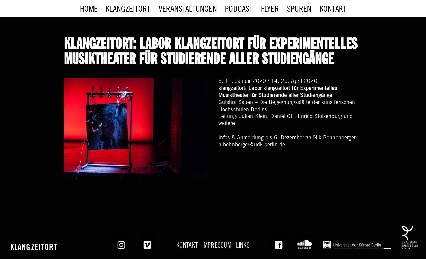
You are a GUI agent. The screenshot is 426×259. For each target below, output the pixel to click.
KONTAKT (187, 246)
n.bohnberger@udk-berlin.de (251, 145)
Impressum (216, 246)
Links (243, 246)
